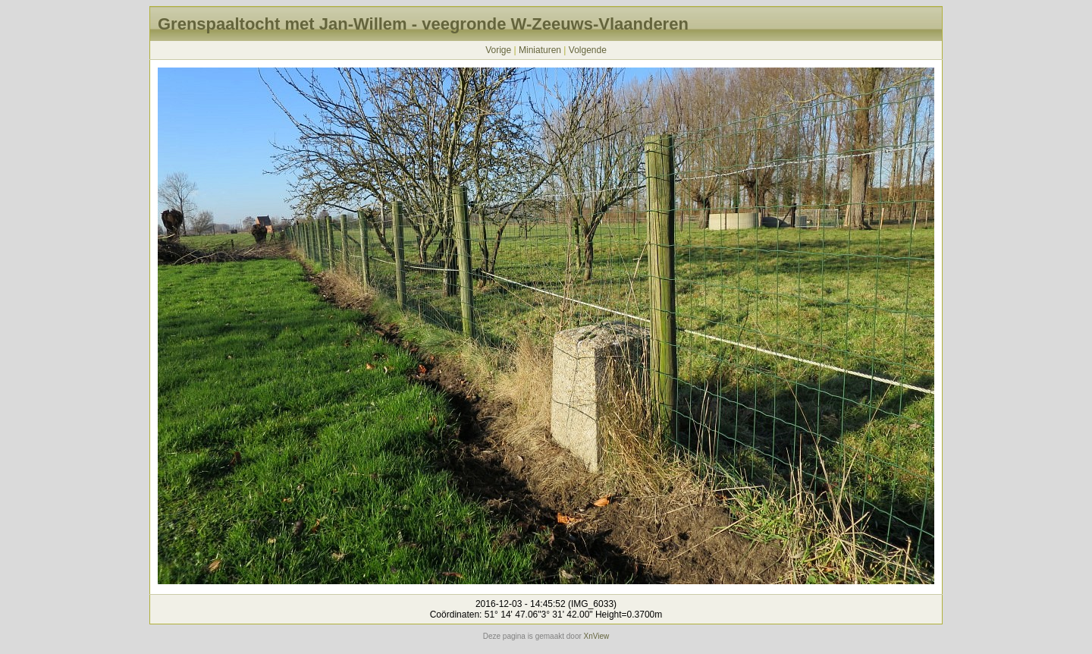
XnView (597, 636)
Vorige (498, 50)
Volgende (588, 50)
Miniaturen (540, 50)
